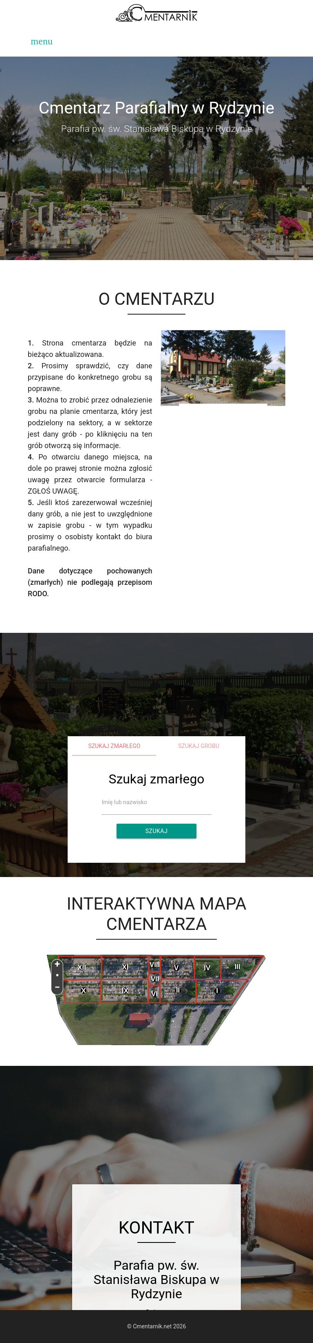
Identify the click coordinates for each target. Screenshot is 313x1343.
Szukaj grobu (198, 746)
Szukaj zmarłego (114, 746)
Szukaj (156, 831)
